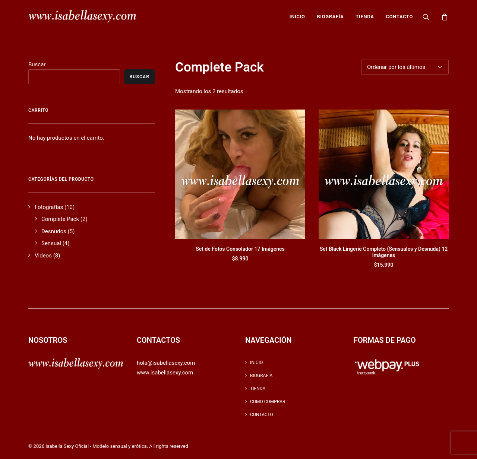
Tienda (365, 16)
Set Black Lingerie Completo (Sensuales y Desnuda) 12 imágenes (384, 252)
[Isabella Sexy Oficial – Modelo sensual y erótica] (82, 16)
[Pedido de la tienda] (405, 67)
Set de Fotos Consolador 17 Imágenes (240, 249)
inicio (297, 16)
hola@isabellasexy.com (166, 363)
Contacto (399, 16)
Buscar (36, 64)
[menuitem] (297, 16)
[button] (431, 16)
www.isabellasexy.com (165, 372)
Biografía (330, 16)
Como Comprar (267, 401)
